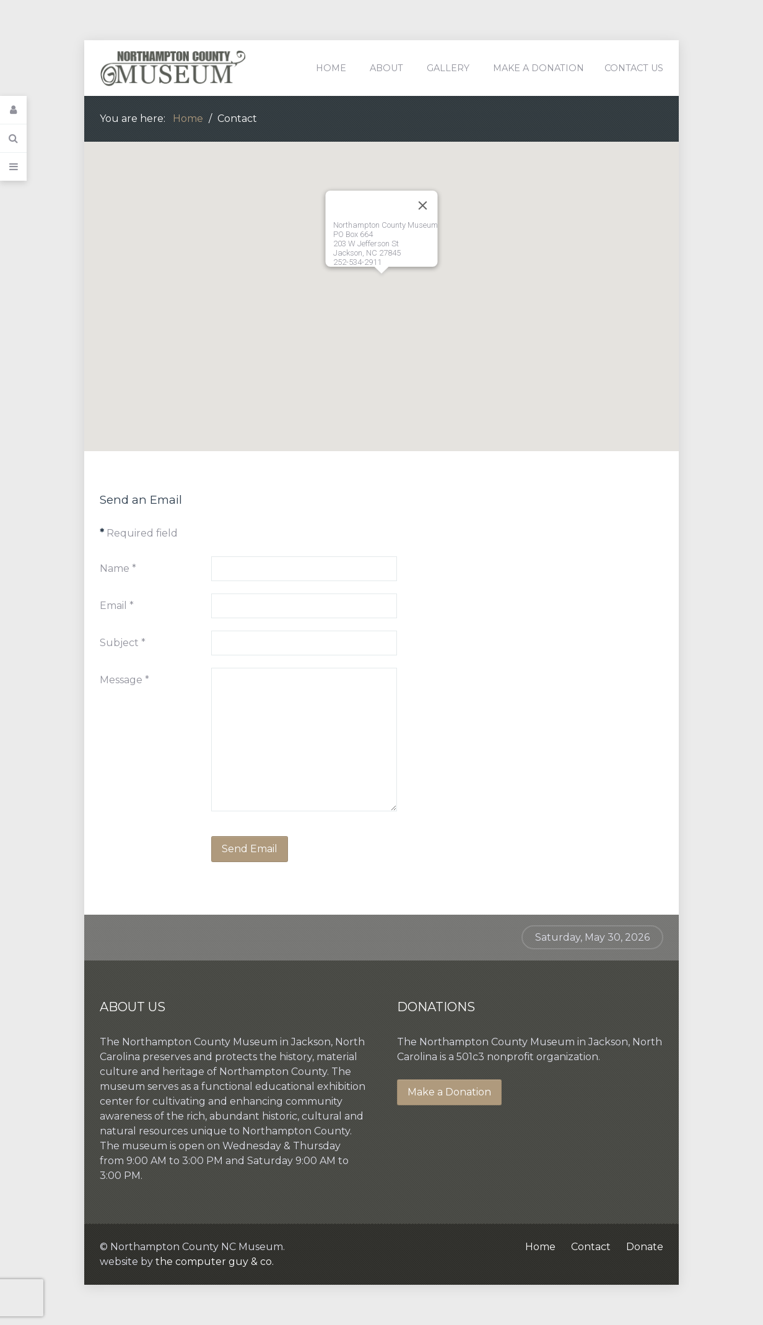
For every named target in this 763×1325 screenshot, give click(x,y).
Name (118, 568)
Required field (139, 533)
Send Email (249, 849)
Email (117, 605)
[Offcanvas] (13, 167)
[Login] (13, 110)
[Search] (13, 138)
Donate (644, 1247)
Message (124, 680)
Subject (123, 643)
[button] (381, 285)
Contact (591, 1247)
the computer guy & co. (214, 1261)
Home (540, 1247)
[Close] (423, 205)
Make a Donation (449, 1092)
